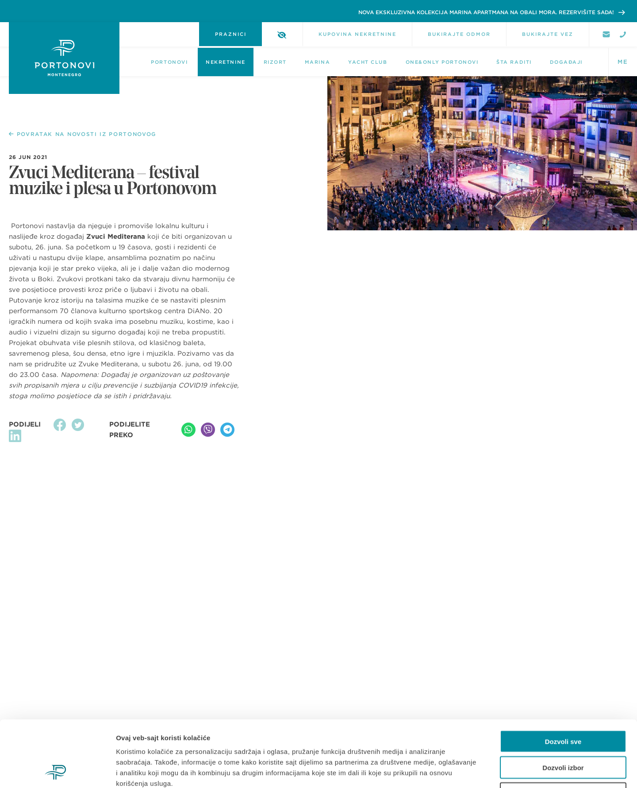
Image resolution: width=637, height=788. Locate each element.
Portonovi (169, 62)
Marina (317, 62)
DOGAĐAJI (566, 62)
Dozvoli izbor (562, 705)
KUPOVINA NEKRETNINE (357, 34)
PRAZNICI (231, 34)
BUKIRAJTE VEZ (547, 34)
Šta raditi (513, 62)
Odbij (563, 731)
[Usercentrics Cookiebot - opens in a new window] (57, 770)
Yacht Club (367, 62)
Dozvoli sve (563, 679)
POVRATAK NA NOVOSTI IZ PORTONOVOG (82, 134)
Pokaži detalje (470, 770)
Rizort (275, 62)
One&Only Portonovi (442, 62)
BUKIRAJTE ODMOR (459, 34)
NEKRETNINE (225, 62)
